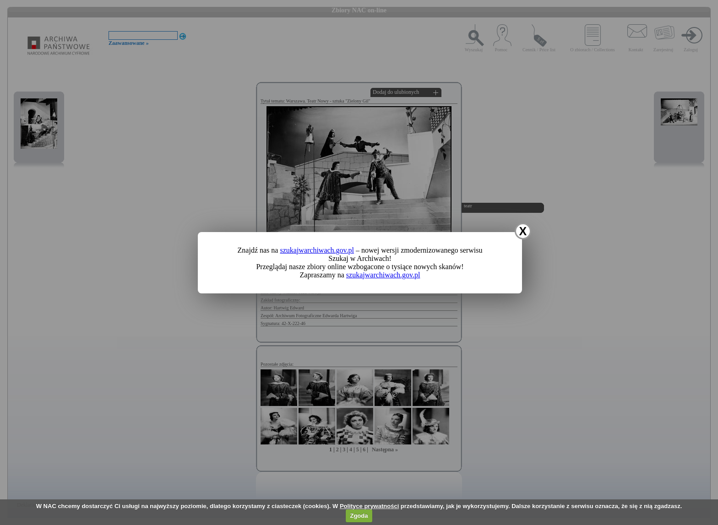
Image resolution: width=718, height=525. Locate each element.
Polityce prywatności (369, 506)
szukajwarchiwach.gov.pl (317, 250)
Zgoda (359, 515)
